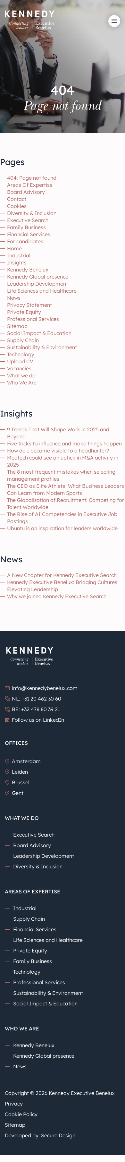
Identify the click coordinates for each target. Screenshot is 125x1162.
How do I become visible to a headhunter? (58, 450)
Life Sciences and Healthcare (42, 291)
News (14, 298)
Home (14, 248)
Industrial (18, 255)
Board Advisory (26, 192)
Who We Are (22, 382)
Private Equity (24, 312)
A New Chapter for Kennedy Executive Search (62, 575)
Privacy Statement (29, 305)
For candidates (25, 241)
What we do (21, 375)
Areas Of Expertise (30, 185)
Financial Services (28, 234)
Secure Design (58, 1135)
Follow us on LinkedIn (34, 720)
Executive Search (27, 220)
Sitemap (17, 326)
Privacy (14, 1103)
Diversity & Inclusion (31, 213)
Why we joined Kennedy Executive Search (56, 596)
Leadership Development (37, 283)
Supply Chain (23, 340)
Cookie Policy (21, 1114)
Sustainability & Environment (42, 347)
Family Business (26, 227)
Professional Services (33, 319)
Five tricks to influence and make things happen (64, 443)
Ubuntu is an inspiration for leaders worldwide (62, 528)
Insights (17, 262)
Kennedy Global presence (37, 276)
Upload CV (20, 361)
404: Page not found (31, 178)
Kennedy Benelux (27, 269)
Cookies (17, 206)
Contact (16, 199)
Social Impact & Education (39, 333)
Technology (20, 354)
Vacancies (19, 368)
